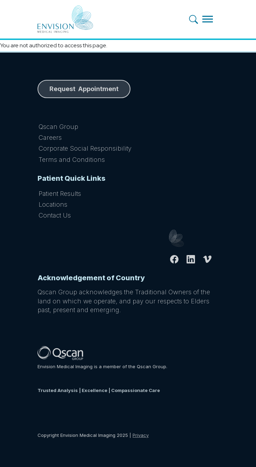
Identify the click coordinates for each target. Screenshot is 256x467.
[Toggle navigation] (207, 19)
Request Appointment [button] (84, 88)
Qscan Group (58, 126)
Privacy (141, 435)
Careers (50, 137)
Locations (53, 204)
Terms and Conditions (72, 159)
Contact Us (55, 215)
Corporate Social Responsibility (85, 148)
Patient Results (60, 193)
